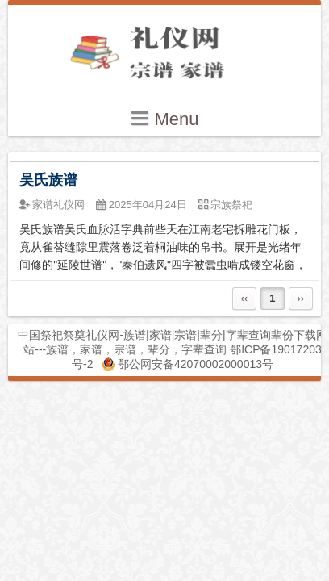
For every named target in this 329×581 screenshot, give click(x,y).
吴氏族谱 (48, 180)
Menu (164, 118)
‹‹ (244, 298)
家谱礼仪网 (58, 205)
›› (300, 298)
